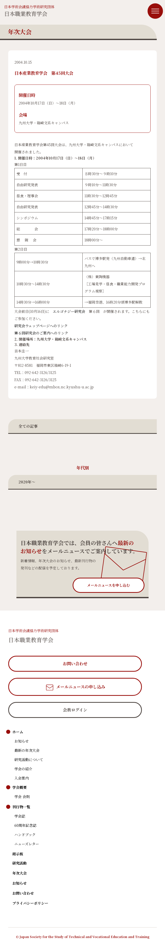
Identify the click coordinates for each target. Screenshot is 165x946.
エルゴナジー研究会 (69, 311)
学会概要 (19, 787)
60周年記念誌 (25, 825)
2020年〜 (26, 481)
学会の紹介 (23, 768)
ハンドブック (25, 834)
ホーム (17, 731)
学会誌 (19, 816)
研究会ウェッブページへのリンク (41, 325)
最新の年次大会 (27, 750)
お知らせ (21, 741)
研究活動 (19, 863)
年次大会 (19, 873)
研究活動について (28, 759)
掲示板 (17, 853)
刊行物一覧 (21, 806)
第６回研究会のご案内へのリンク (41, 332)
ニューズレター (26, 843)
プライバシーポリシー (30, 903)
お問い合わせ (23, 893)
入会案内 (21, 778)
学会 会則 (22, 796)
